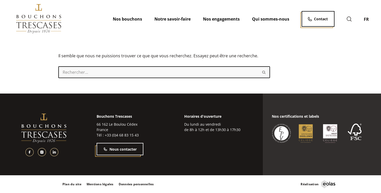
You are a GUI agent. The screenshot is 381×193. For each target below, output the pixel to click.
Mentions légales (100, 184)
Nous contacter (120, 149)
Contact (321, 18)
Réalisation (310, 184)
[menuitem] (369, 19)
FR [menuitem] (366, 19)
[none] (369, 19)
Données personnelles (136, 184)
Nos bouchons (127, 19)
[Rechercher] (349, 19)
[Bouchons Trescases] (38, 19)
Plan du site (71, 184)
